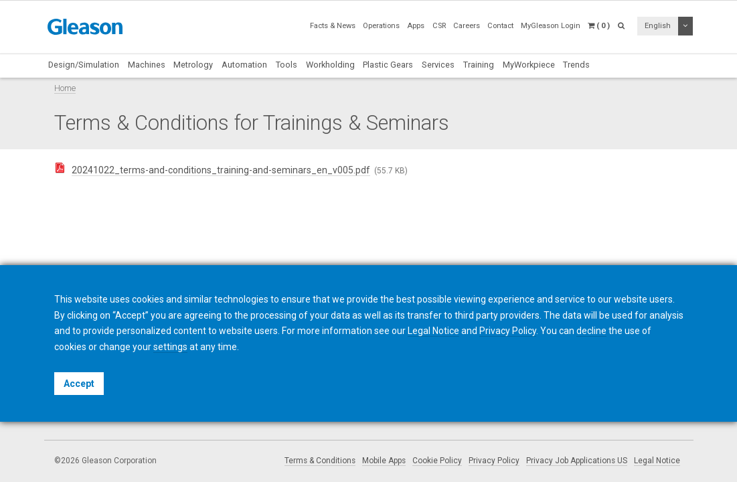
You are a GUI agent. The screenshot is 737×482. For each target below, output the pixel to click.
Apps (415, 25)
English (658, 25)
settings (170, 346)
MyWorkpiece (529, 65)
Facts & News (332, 25)
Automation (244, 65)
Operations (381, 25)
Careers (466, 25)
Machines (146, 65)
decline (591, 330)
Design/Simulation (83, 65)
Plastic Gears (388, 65)
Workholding (330, 65)
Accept (79, 383)
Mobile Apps (384, 460)
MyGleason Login (550, 25)
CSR (439, 25)
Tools (286, 65)
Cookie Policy (437, 460)
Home (65, 88)
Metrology (193, 65)
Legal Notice (657, 460)
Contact (500, 25)
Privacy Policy (494, 460)
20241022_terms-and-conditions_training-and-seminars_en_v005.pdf (221, 170)
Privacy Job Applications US (576, 460)
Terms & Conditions (319, 460)
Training (478, 65)
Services (438, 65)
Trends (576, 65)
